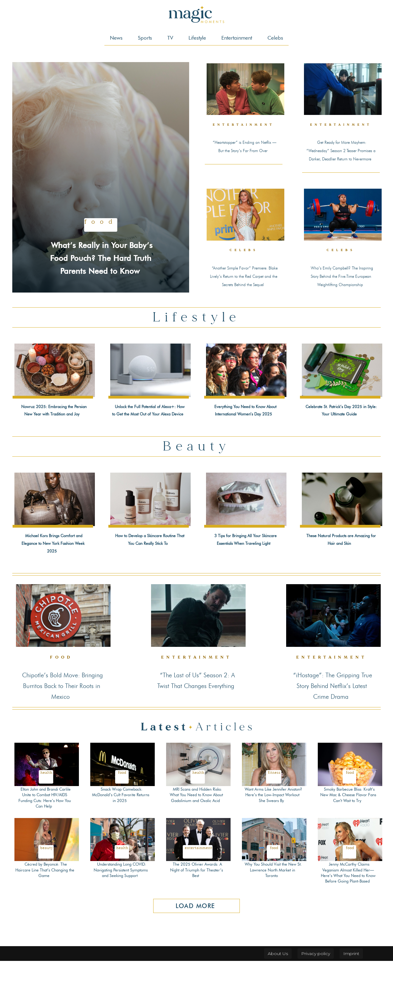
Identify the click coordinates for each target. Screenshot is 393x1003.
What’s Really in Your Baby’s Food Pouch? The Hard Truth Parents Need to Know (101, 251)
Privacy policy (315, 995)
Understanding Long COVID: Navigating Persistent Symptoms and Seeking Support (121, 915)
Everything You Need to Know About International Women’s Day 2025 (245, 433)
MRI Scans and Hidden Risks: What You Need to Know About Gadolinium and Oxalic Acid (196, 837)
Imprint (351, 995)
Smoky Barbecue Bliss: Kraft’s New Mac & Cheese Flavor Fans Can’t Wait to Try (349, 837)
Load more (195, 948)
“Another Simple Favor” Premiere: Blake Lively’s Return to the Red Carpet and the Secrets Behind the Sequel (243, 292)
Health (47, 814)
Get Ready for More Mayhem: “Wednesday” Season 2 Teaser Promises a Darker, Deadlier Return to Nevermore (341, 157)
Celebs (243, 264)
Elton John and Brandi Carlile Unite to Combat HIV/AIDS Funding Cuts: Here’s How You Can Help (44, 840)
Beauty (46, 889)
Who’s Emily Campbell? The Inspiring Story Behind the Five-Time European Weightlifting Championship (341, 292)
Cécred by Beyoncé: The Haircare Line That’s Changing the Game (44, 912)
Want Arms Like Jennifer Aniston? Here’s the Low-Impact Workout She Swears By (272, 840)
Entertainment (249, 125)
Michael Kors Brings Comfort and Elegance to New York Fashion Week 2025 (53, 581)
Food (101, 210)
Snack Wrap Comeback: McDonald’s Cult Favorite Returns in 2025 (120, 837)
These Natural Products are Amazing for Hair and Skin (341, 573)
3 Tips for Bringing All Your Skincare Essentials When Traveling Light (245, 577)
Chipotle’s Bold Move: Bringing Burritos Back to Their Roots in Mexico (61, 727)
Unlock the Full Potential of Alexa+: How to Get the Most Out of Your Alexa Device (150, 436)
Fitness (274, 814)
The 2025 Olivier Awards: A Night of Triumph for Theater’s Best (196, 912)
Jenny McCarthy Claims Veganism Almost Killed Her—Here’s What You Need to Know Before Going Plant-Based (348, 915)
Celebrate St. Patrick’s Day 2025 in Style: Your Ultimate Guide (340, 433)
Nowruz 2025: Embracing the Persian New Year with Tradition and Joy (53, 433)
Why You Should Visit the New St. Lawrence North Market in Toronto (273, 912)
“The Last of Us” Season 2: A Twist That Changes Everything (197, 727)
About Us (278, 995)
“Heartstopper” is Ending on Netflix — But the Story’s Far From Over (244, 149)
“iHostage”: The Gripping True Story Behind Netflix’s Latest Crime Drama (332, 727)
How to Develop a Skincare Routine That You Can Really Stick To (148, 577)
